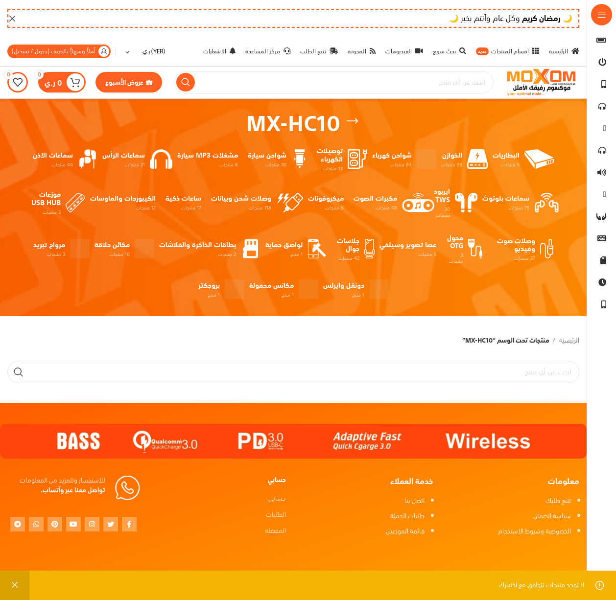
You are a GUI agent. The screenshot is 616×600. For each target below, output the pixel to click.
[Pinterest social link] (54, 524)
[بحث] (334, 82)
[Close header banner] (12, 18)
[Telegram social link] (17, 524)
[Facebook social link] (129, 524)
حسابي (277, 498)
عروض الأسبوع (128, 82)
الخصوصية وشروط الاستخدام (534, 531)
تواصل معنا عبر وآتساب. (73, 490)
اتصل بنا (414, 501)
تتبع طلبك (558, 501)
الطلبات (276, 514)
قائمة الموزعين (405, 531)
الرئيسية (568, 341)
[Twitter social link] (110, 524)
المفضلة (275, 531)
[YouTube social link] (73, 524)
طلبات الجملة (407, 516)
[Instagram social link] (92, 524)
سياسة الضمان (552, 516)
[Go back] (352, 121)
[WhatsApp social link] (36, 524)
